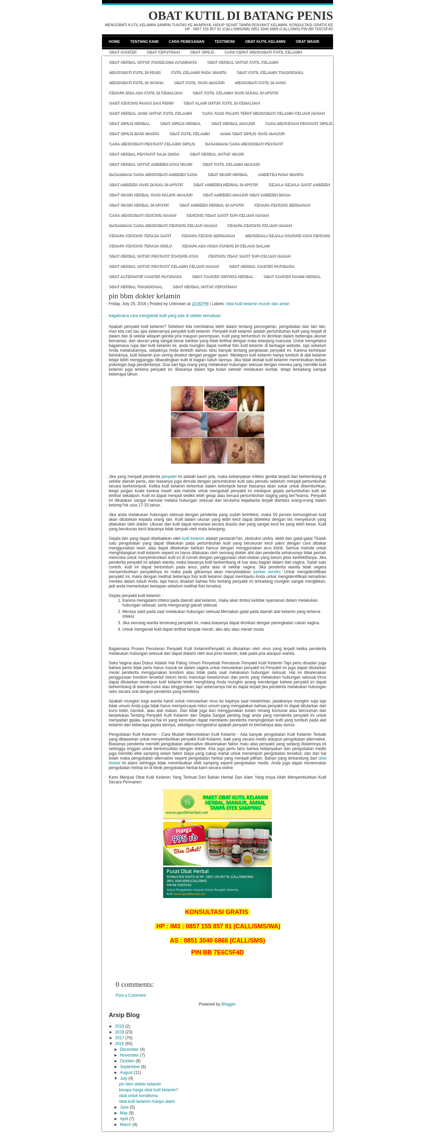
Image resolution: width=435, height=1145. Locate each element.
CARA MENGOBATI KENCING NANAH (142, 215)
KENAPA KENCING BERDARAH (282, 205)
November (129, 1055)
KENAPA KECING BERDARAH (207, 235)
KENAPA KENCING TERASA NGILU (140, 246)
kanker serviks (266, 571)
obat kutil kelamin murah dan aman (258, 303)
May (124, 1113)
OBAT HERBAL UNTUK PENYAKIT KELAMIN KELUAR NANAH (164, 266)
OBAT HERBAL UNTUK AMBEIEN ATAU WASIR (150, 164)
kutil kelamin (193, 538)
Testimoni (224, 41)
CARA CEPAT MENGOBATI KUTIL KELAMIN (262, 52)
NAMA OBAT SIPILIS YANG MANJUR (252, 133)
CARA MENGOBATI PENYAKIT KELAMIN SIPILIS (152, 144)
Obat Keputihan (162, 52)
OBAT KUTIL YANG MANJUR (199, 82)
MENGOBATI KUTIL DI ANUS (259, 82)
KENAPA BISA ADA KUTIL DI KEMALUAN (145, 92)
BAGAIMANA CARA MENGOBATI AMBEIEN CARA (153, 174)
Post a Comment (131, 995)
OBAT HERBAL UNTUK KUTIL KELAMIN (242, 62)
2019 (119, 1026)
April (124, 1118)
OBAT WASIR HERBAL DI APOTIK (139, 205)
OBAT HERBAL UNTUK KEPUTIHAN (204, 286)
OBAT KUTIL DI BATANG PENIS (241, 15)
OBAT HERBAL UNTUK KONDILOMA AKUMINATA (153, 62)
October (127, 1061)
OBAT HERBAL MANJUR (233, 123)
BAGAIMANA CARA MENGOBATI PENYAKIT (244, 144)
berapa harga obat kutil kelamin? (148, 1090)
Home (114, 41)
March (125, 1124)
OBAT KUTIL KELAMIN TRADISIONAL (270, 72)
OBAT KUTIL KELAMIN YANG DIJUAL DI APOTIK (235, 92)
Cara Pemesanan (187, 41)
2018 (119, 1032)
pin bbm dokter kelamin (144, 296)
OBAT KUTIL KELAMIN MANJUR (231, 164)
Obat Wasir (307, 41)
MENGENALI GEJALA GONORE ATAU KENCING (287, 235)
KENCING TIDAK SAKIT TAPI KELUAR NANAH (227, 215)
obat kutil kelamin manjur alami (147, 1101)
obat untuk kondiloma (138, 1095)
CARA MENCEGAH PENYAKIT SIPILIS (298, 123)
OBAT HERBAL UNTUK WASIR (216, 154)
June (124, 1107)
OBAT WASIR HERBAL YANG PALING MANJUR (150, 195)
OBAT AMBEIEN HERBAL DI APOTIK (225, 184)
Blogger (228, 1004)
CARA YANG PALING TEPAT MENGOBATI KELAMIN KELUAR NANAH (263, 113)
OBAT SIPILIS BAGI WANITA (134, 133)
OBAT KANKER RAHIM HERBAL (291, 276)
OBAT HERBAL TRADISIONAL (135, 286)
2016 (119, 1043)
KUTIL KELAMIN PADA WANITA (198, 72)
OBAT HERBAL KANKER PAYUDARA (261, 266)
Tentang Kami (144, 41)
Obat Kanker (122, 52)
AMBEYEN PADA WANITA (280, 174)
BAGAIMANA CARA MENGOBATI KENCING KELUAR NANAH (162, 225)
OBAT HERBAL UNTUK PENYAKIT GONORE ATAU (153, 256)
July (123, 1078)
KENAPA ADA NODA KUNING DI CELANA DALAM (225, 246)
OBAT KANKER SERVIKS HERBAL (222, 276)
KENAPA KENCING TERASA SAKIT (140, 235)
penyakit (169, 476)
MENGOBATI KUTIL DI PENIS (134, 72)
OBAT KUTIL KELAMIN (189, 133)
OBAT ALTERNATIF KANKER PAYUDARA (145, 276)
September (130, 1066)
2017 (119, 1037)
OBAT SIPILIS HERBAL (129, 123)
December (129, 1049)
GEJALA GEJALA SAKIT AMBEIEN (299, 184)
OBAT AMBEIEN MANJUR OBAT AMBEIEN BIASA (246, 195)
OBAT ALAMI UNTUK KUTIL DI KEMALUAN (221, 103)
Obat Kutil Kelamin (265, 41)
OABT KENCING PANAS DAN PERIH (141, 103)
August (126, 1072)
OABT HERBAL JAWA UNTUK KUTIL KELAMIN (150, 113)
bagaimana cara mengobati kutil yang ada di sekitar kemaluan (165, 315)
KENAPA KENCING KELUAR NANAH (259, 225)
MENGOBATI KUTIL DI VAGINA (136, 82)
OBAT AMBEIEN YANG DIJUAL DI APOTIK (146, 184)
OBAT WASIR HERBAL (227, 174)
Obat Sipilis (202, 52)
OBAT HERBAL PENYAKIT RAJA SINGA (144, 154)
